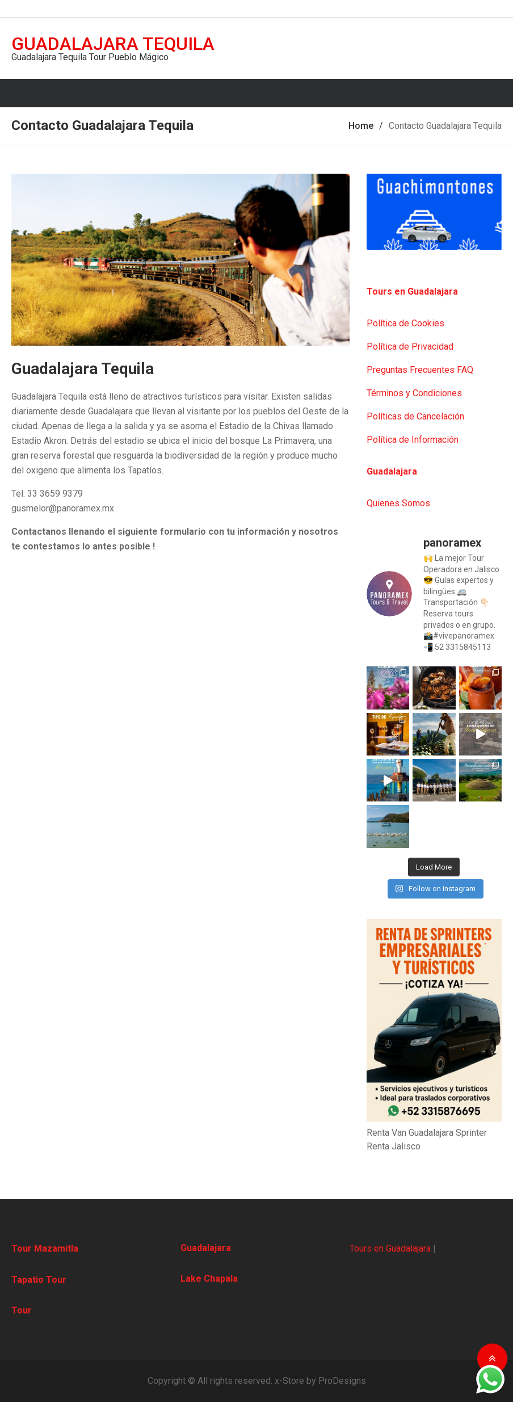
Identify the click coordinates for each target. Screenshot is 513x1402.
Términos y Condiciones (414, 393)
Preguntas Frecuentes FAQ (420, 369)
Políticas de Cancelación (415, 416)
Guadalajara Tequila (113, 44)
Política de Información (413, 439)
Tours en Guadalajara (390, 1248)
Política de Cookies (405, 323)
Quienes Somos (398, 503)
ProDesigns (342, 1380)
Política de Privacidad (410, 346)
